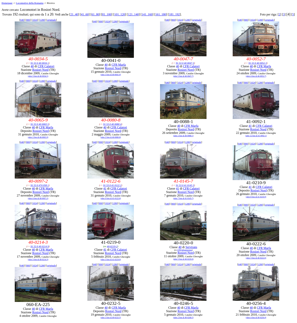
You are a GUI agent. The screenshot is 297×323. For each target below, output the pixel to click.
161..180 (160, 14)
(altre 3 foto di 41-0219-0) (111, 259)
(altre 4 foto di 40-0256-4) (256, 317)
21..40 (74, 14)
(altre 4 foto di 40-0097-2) (38, 198)
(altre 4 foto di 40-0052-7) (256, 76)
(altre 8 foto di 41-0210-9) (256, 197)
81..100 (106, 14)
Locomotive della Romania (29, 3)
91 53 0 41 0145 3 (185, 185)
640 (22, 19)
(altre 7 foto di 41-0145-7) (183, 198)
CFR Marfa (119, 64)
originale (51, 19)
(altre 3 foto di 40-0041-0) (111, 74)
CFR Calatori (46, 66)
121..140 (133, 14)
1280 (42, 19)
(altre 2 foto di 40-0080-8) (111, 137)
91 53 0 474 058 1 (40, 185)
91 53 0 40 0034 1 (40, 63)
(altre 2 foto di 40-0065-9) (38, 137)
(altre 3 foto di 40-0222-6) (256, 258)
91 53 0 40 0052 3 (257, 63)
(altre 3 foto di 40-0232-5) (111, 317)
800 (28, 19)
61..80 (95, 14)
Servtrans (191, 247)
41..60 (85, 14)
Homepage (7, 3)
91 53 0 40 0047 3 (185, 63)
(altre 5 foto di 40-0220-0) (183, 259)
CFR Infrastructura (184, 250)
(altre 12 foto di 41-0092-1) (256, 136)
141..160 (147, 14)
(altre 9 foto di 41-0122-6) (111, 198)
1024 (34, 19)
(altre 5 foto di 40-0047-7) (183, 76)
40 (32, 66)
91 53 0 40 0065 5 (40, 124)
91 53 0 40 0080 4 (112, 124)
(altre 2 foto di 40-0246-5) (183, 317)
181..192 (174, 14)
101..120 (119, 14)
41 (250, 125)
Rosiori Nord (40, 69)
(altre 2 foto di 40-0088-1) (183, 136)
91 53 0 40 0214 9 (40, 246)
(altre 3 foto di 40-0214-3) (38, 259)
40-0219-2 (112, 246)
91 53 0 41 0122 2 (112, 185)
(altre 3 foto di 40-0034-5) (38, 76)
